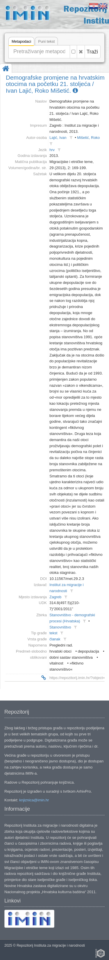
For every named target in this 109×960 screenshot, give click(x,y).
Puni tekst (46, 41)
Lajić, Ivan (58, 137)
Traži (92, 52)
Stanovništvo (60, 627)
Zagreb (55, 597)
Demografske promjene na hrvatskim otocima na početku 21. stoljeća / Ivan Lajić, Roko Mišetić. (55, 84)
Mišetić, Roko (88, 137)
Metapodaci (21, 42)
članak (54, 639)
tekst (53, 633)
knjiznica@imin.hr (34, 800)
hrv (52, 150)
